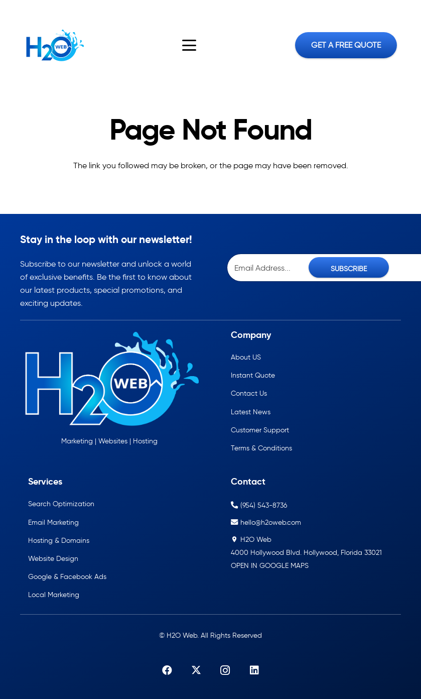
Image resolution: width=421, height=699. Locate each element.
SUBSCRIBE (349, 268)
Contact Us (249, 393)
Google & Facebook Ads (67, 576)
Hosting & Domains (58, 540)
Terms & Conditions (261, 447)
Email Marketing (53, 522)
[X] (25, 10)
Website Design (53, 558)
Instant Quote (253, 375)
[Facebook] (11, 9)
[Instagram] (40, 10)
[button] (189, 45)
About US (246, 357)
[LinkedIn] (54, 9)
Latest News (250, 411)
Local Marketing (53, 594)
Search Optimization (61, 503)
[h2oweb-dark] (54, 45)
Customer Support (260, 429)
